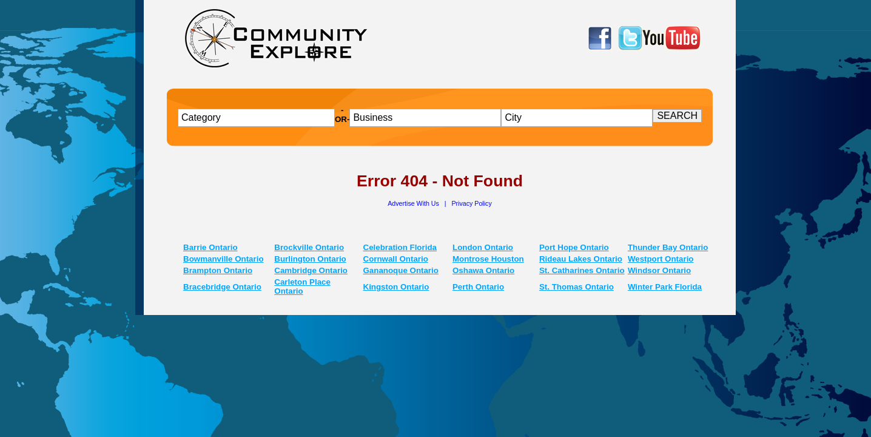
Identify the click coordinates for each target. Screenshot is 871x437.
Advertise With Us (414, 203)
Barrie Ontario (210, 247)
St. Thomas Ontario (576, 286)
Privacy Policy (471, 203)
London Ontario (482, 247)
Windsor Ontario (659, 270)
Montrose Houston (488, 258)
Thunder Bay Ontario (668, 247)
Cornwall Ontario (395, 258)
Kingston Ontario (396, 286)
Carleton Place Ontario (302, 286)
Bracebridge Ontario (222, 286)
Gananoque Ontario (401, 270)
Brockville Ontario (309, 247)
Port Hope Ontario (574, 247)
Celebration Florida (400, 247)
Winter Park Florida (665, 286)
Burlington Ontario (310, 258)
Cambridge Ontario (311, 270)
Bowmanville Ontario (223, 258)
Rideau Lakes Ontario (580, 258)
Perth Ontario (478, 286)
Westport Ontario (661, 258)
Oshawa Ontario (483, 270)
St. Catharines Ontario (582, 270)
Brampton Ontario (217, 270)
